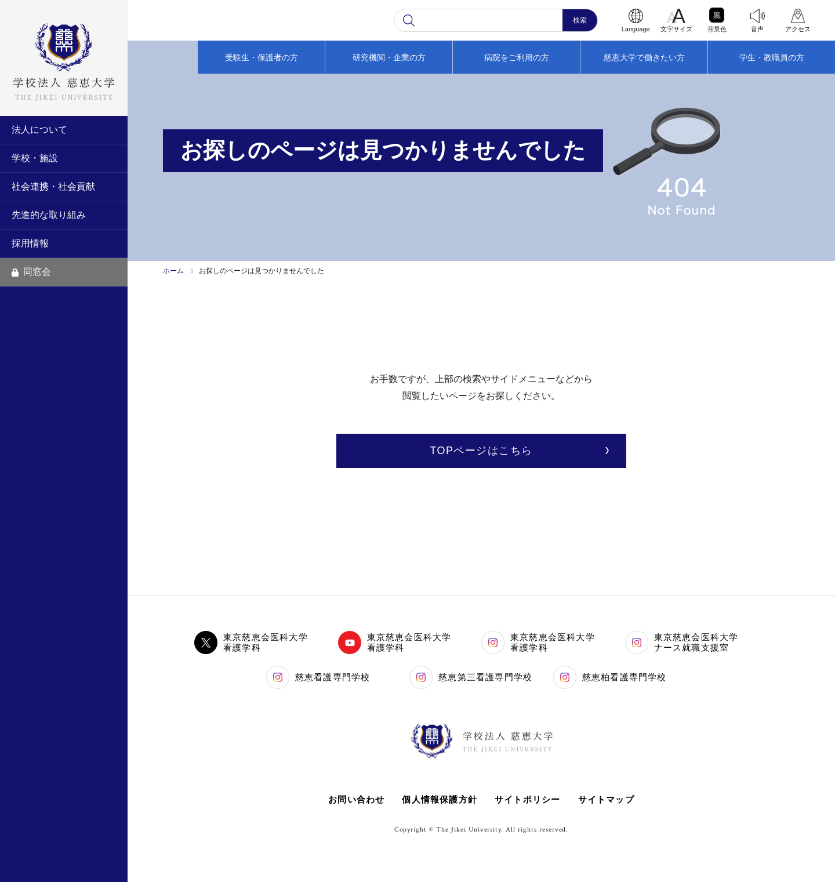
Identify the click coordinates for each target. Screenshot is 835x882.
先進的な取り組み (49, 215)
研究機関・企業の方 (389, 57)
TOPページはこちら (481, 450)
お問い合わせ (356, 799)
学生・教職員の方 (771, 57)
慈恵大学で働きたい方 (644, 57)
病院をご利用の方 (516, 57)
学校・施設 (35, 158)
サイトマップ (606, 799)
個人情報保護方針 (439, 799)
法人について (39, 130)
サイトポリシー (527, 799)
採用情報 (30, 243)
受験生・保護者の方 (261, 57)
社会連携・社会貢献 (53, 186)
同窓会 (31, 272)
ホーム (173, 271)
